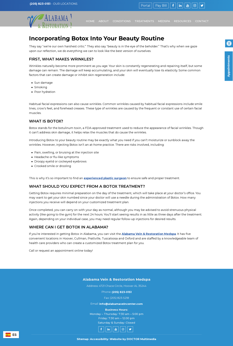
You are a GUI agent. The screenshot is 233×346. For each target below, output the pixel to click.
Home (89, 18)
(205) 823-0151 (40, 4)
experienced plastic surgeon (105, 178)
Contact (200, 18)
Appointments (228, 66)
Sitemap (83, 339)
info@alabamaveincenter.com (121, 303)
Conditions (120, 18)
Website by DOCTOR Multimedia (133, 339)
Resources (180, 18)
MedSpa (162, 18)
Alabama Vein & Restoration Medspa (149, 234)
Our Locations (65, 4)
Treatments (143, 18)
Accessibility (99, 339)
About (102, 18)
